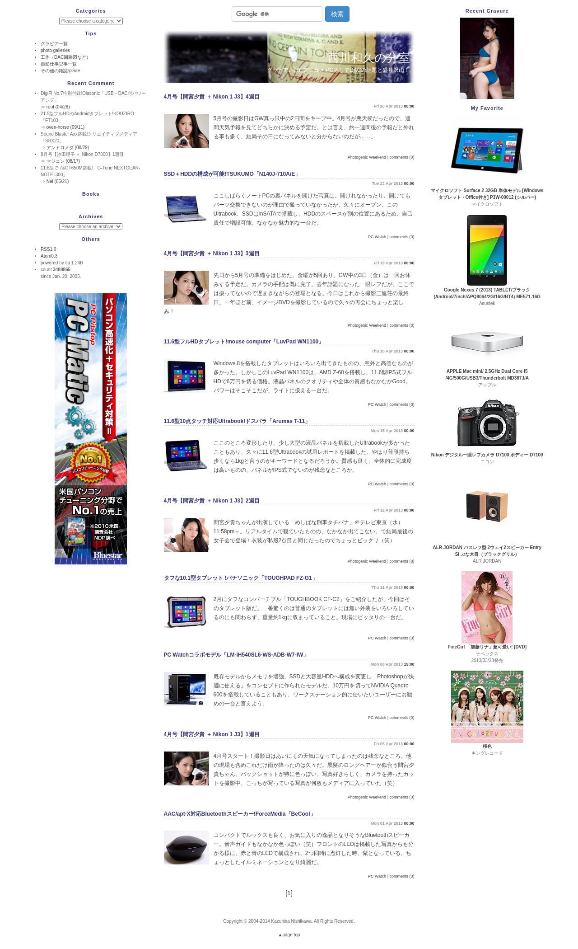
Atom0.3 (49, 256)
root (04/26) (58, 106)
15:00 (409, 664)
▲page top (289, 934)
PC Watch (377, 237)
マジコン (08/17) (63, 161)
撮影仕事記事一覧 (59, 63)
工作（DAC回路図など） (66, 57)
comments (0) (401, 157)
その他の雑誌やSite (60, 70)
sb (67, 262)
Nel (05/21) (58, 181)
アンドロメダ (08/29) (68, 147)
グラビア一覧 (54, 43)
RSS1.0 (48, 249)
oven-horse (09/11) (66, 127)
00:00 (409, 106)
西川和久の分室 (368, 58)
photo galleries (55, 50)
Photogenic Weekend (367, 157)
